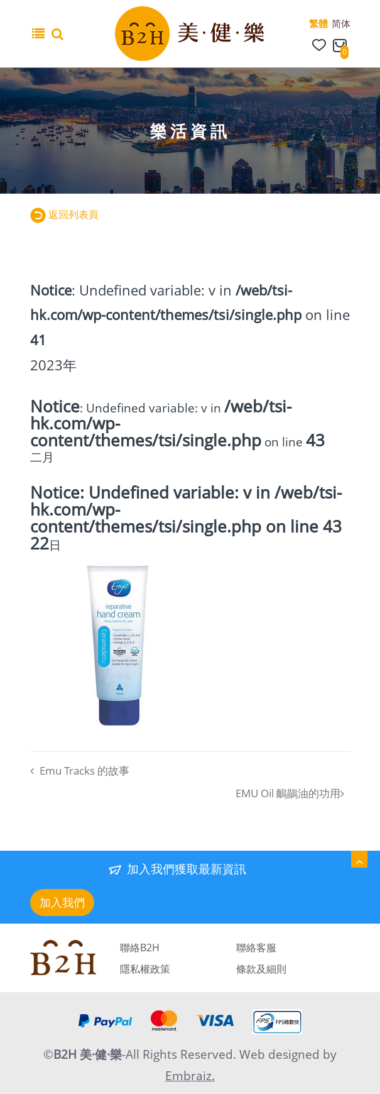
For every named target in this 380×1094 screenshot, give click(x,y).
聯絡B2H (140, 947)
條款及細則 (261, 969)
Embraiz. (190, 1076)
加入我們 (62, 902)
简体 (341, 23)
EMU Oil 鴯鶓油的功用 (290, 793)
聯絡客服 (256, 947)
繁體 (318, 23)
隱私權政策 (145, 969)
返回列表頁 (64, 214)
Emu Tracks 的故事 (80, 770)
